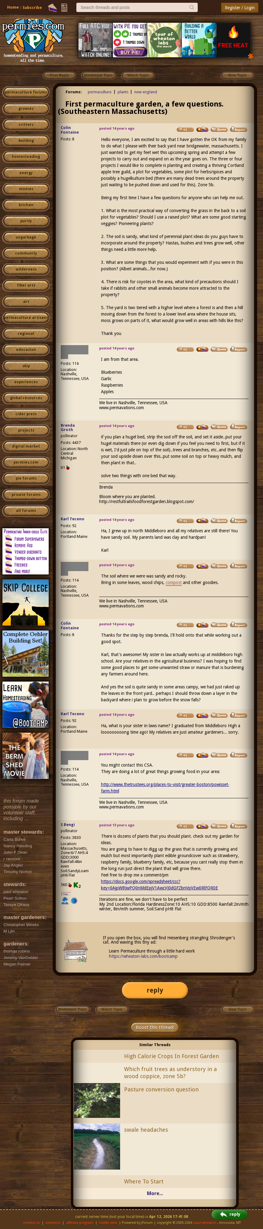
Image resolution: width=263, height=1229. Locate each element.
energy (26, 173)
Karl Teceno (72, 519)
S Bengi (68, 824)
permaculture (99, 92)
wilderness (26, 269)
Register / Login (240, 7)
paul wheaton (205, 1223)
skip (26, 366)
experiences (26, 382)
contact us (31, 1223)
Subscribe (32, 7)
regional (26, 334)
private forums (26, 495)
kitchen (26, 205)
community (26, 253)
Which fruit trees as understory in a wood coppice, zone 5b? (170, 1072)
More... (155, 1193)
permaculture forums (26, 92)
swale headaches (146, 1129)
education (26, 350)
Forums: (74, 92)
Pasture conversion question (161, 1089)
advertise (53, 1223)
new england (145, 92)
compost (174, 582)
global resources (26, 398)
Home (13, 7)
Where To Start (144, 1181)
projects (26, 430)
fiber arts (26, 285)
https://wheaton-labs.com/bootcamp (143, 956)
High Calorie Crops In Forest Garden (171, 1056)
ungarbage (26, 237)
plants (123, 92)
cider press (26, 414)
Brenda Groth (68, 427)
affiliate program (79, 1223)
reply (155, 990)
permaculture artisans (26, 318)
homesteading (26, 157)
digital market (26, 446)
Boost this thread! (155, 1027)
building (26, 141)
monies (26, 189)
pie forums (26, 478)
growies (26, 109)
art (26, 302)
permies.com (26, 462)
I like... (66, 894)
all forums (26, 511)
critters (26, 125)
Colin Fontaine (70, 130)
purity (26, 221)
